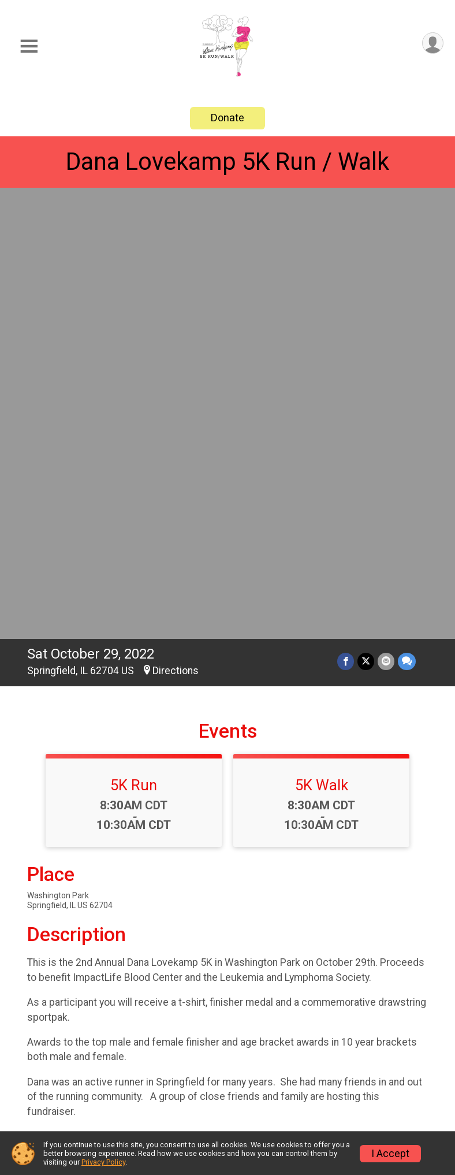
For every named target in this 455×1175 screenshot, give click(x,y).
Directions (175, 229)
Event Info (264, 1037)
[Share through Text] (407, 219)
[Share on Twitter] (365, 219)
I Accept (390, 1153)
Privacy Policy (103, 1162)
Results (257, 1066)
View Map (227, 950)
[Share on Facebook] (345, 219)
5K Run (133, 343)
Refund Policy (378, 1080)
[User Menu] (432, 43)
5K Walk (321, 343)
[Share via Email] (386, 219)
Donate (227, 117)
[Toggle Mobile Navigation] (28, 46)
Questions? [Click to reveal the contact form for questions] (74, 840)
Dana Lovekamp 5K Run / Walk (227, 161)
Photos (151, 1094)
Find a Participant (371, 1044)
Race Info (158, 1037)
